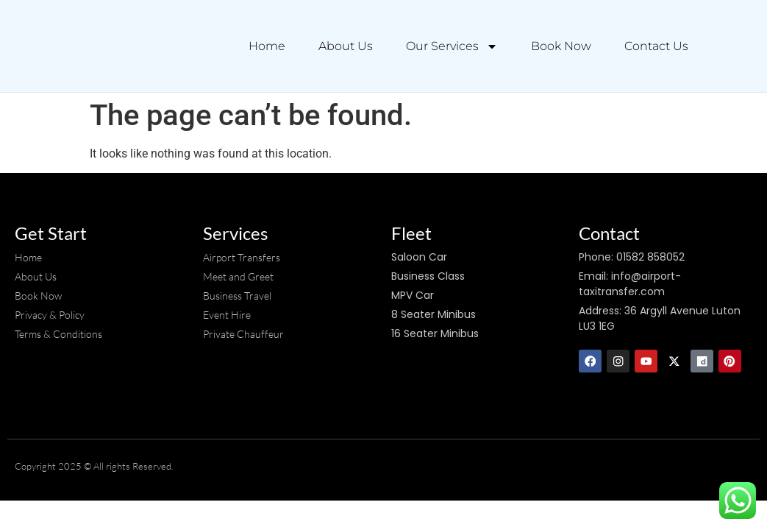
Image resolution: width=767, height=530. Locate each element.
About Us (345, 46)
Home (267, 46)
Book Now (561, 46)
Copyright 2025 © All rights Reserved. (94, 467)
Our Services (452, 46)
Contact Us (656, 46)
